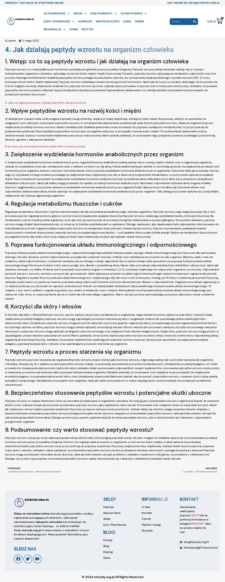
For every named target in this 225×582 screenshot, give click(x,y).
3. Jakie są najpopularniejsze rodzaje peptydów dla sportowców (45, 103)
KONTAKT (198, 523)
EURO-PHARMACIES (59, 21)
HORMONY (85, 21)
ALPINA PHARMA (133, 13)
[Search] (194, 21)
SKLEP (195, 515)
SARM (127, 21)
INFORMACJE (55, 29)
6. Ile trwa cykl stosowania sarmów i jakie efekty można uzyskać (45, 146)
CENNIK (139, 21)
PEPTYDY (87, 29)
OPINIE (73, 29)
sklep (109, 499)
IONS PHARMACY (103, 13)
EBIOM (80, 13)
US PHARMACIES (57, 13)
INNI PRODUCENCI (108, 21)
